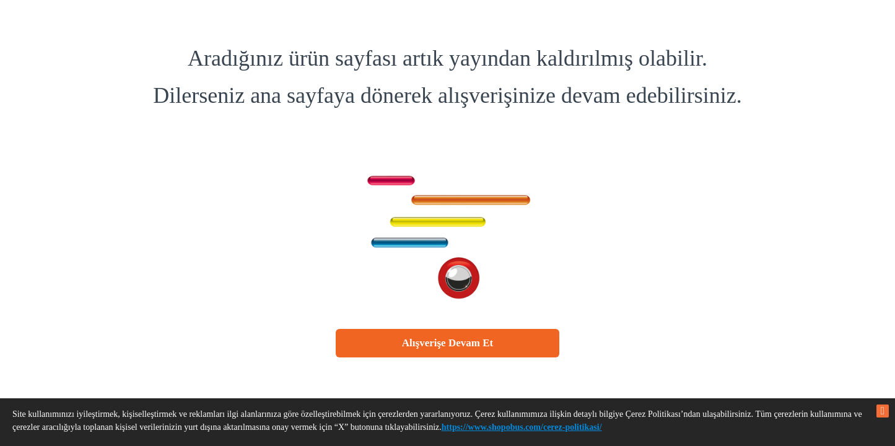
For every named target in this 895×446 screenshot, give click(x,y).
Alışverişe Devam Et (447, 343)
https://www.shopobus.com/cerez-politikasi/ (522, 427)
